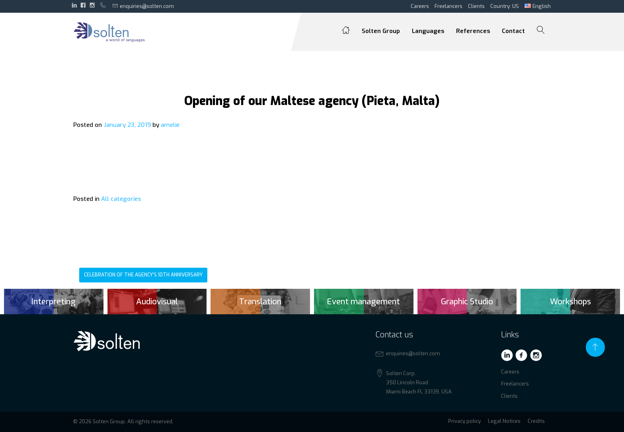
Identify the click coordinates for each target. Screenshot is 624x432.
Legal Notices (504, 421)
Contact (513, 31)
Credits (536, 421)
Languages (428, 31)
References (473, 31)
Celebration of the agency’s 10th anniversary (143, 275)
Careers (420, 6)
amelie (170, 125)
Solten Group (381, 31)
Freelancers (448, 6)
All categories (121, 199)
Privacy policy (464, 421)
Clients (476, 6)
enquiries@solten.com (143, 6)
